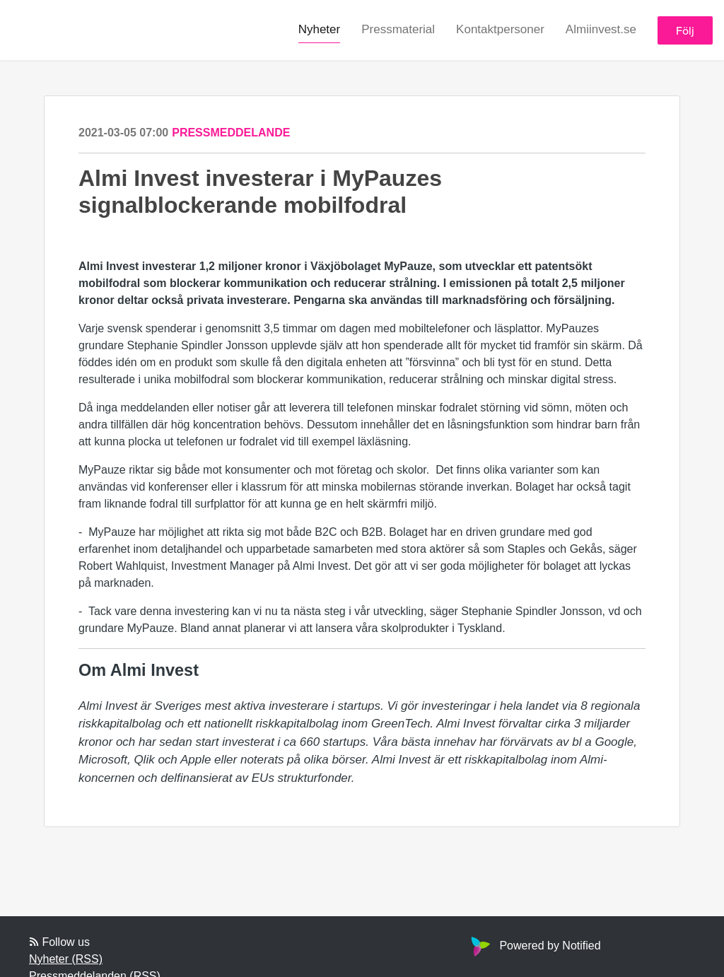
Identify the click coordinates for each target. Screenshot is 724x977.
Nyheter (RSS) (66, 959)
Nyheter (319, 29)
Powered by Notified (533, 946)
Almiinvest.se (601, 29)
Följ (685, 30)
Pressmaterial (398, 29)
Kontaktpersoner (500, 29)
